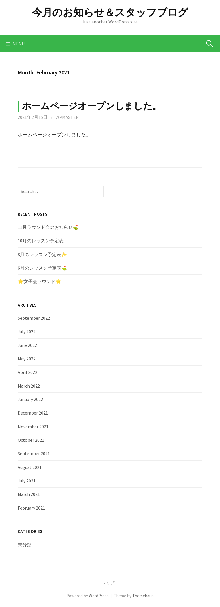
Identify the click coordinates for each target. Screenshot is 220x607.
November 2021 (33, 426)
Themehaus (143, 595)
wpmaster (67, 117)
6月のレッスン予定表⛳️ (42, 268)
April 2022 (27, 372)
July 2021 (27, 481)
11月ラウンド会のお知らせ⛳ (50, 227)
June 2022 (27, 345)
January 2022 (30, 399)
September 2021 (34, 453)
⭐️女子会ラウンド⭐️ (39, 281)
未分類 (25, 544)
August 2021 (30, 467)
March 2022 (29, 386)
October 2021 (31, 440)
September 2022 (34, 318)
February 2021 (31, 508)
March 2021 (29, 494)
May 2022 (27, 359)
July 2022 (27, 331)
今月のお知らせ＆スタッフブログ (110, 12)
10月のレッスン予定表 (41, 240)
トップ (107, 583)
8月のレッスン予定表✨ (42, 254)
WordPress (99, 595)
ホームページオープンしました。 (91, 106)
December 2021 (33, 413)
